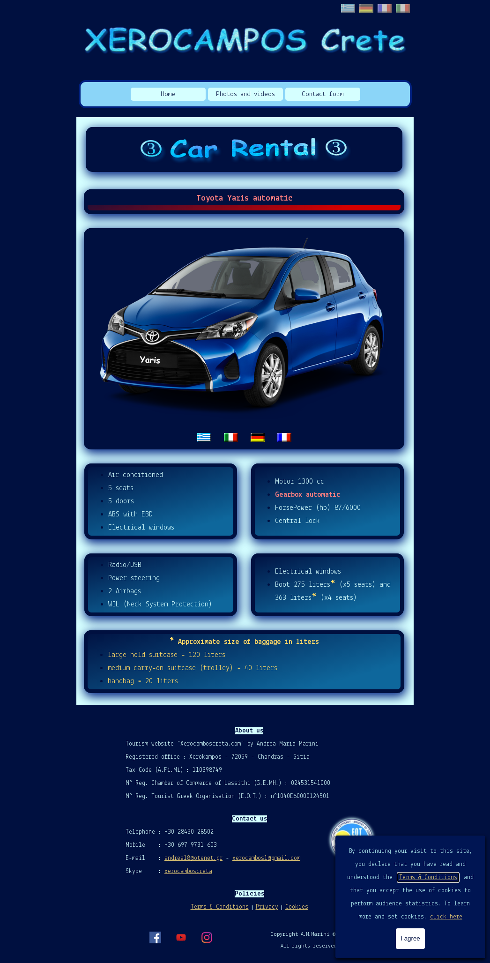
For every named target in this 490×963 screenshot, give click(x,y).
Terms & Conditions (428, 877)
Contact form (322, 94)
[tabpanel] (244, 338)
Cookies (296, 907)
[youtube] (181, 937)
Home (168, 94)
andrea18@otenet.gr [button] (193, 858)
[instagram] (206, 937)
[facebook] (155, 937)
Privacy (267, 907)
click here (446, 917)
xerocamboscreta (188, 871)
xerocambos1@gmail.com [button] (266, 858)
